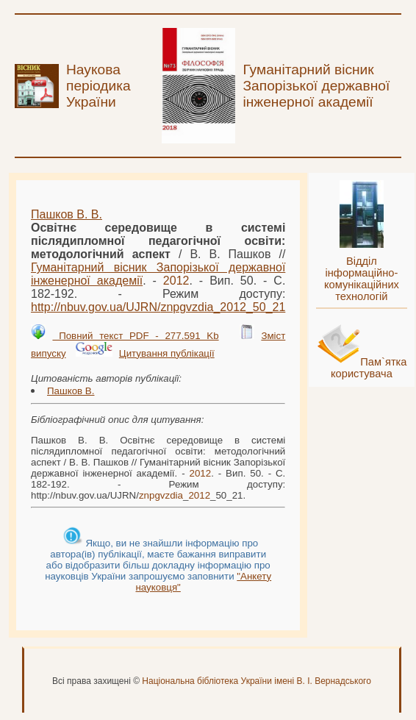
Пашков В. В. (66, 214)
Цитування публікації (167, 353)
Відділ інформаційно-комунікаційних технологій (361, 278)
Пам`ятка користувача (369, 367)
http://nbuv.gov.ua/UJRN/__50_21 (158, 307)
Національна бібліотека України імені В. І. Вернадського (256, 681)
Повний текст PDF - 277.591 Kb (135, 335)
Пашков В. (70, 390)
